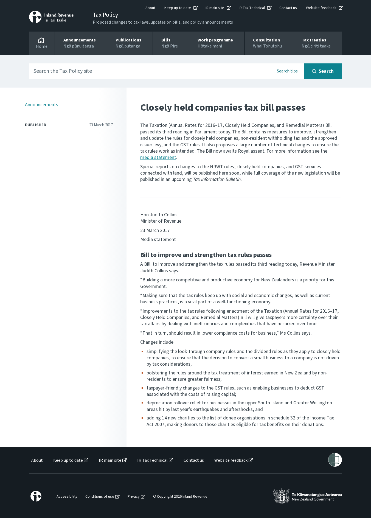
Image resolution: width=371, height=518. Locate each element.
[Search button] (323, 71)
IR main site (215, 8)
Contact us (288, 8)
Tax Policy (105, 14)
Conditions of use (99, 496)
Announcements (41, 104)
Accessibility (67, 496)
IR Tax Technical (252, 8)
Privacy (134, 496)
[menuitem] (36, 460)
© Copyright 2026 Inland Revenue (180, 496)
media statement (158, 157)
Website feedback (321, 8)
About (150, 8)
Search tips (287, 71)
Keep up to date (177, 8)
